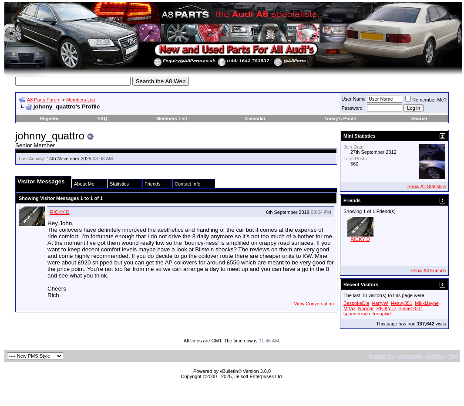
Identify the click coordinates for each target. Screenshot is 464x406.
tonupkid (382, 313)
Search (419, 118)
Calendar (255, 118)
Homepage (410, 356)
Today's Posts (340, 118)
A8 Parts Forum (44, 99)
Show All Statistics (426, 186)
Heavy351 (402, 303)
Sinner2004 (410, 308)
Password (352, 108)
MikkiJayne (426, 303)
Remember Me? (426, 99)
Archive (435, 356)
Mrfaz (349, 308)
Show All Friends (428, 270)
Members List (80, 99)
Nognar (366, 308)
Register (49, 118)
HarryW (380, 303)
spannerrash (356, 313)
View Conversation (314, 303)
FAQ (103, 118)
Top (453, 356)
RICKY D (59, 212)
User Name (354, 99)
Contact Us (381, 356)
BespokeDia (356, 303)
